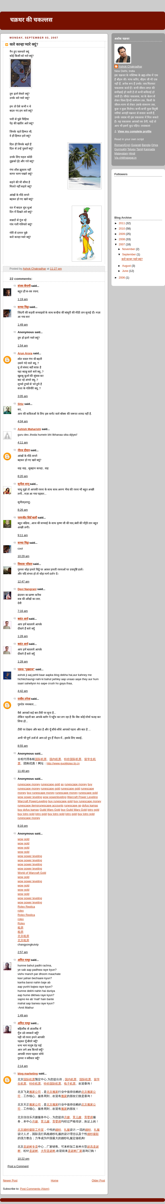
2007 (122, 244)
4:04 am (23, 421)
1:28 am (23, 636)
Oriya (154, 145)
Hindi (132, 153)
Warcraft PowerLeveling (32, 801)
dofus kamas (90, 805)
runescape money (29, 784)
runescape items (28, 805)
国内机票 (55, 759)
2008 (122, 239)
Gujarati (136, 145)
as (62, 784)
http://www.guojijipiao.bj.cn (63, 763)
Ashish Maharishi (29, 429)
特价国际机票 (72, 759)
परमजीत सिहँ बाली (27, 517)
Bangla (146, 145)
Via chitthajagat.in (125, 157)
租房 (20, 927)
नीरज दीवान (24, 450)
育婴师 (88, 1117)
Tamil (139, 149)
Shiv (21, 404)
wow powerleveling (54, 797)
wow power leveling (30, 797)
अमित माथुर (24, 960)
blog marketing (28, 1073)
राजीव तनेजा (24, 698)
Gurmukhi (120, 149)
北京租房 (23, 936)
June (125, 271)
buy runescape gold (60, 801)
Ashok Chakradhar (130, 66)
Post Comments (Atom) (34, 1188)
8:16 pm (23, 825)
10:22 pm (23, 1158)
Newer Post (10, 1180)
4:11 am (23, 442)
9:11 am (23, 535)
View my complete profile (134, 131)
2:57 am (23, 952)
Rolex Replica (26, 906)
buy (90, 784)
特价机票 (35, 1083)
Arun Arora (25, 353)
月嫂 (67, 1117)
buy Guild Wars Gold (74, 809)
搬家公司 (35, 1091)
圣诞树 (33, 1151)
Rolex (21, 923)
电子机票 (70, 1083)
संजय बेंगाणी (24, 285)
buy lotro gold (26, 814)
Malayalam (121, 153)
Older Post (98, 1180)
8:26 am (23, 509)
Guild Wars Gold (50, 809)
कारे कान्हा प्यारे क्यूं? (132, 259)
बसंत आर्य (23, 618)
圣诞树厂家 (75, 1151)
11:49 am (23, 771)
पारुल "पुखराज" (26, 669)
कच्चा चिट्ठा (23, 307)
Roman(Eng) (122, 145)
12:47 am (23, 581)
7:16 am (23, 611)
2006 (122, 277)
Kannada (149, 149)
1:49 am (23, 324)
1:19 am (23, 299)
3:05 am (23, 396)
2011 (122, 223)
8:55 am (23, 745)
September (129, 254)
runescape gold (50, 784)
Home (54, 1180)
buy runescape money (40, 792)
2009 (122, 234)
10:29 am (23, 556)
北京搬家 (52, 1091)
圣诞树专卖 (30, 1146)
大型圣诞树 (48, 1151)
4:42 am (23, 691)
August (127, 265)
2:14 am (23, 1066)
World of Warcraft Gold (32, 872)
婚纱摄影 (93, 1134)
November (129, 249)
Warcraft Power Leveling (82, 797)
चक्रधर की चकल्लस (31, 19)
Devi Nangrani (27, 589)
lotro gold (93, 809)
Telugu (131, 149)
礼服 (67, 1129)
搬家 (64, 1096)
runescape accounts (51, 805)
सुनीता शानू (23, 484)
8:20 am (23, 476)
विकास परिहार (25, 564)
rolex (21, 910)
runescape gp (72, 805)
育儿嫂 (77, 1117)
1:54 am (23, 345)
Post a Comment (18, 1166)
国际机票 (41, 759)
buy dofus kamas (28, 809)
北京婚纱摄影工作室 (31, 1129)
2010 (122, 228)
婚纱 (58, 1129)
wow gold (23, 839)
